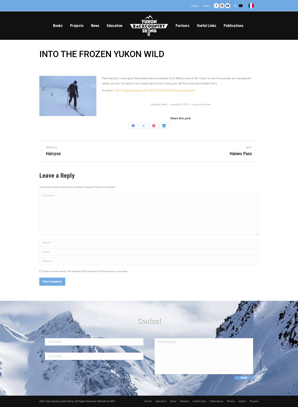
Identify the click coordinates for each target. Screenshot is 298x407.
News (164, 104)
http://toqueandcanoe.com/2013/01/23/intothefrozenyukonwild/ (155, 90)
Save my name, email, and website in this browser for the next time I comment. (85, 271)
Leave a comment (201, 104)
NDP (112, 401)
